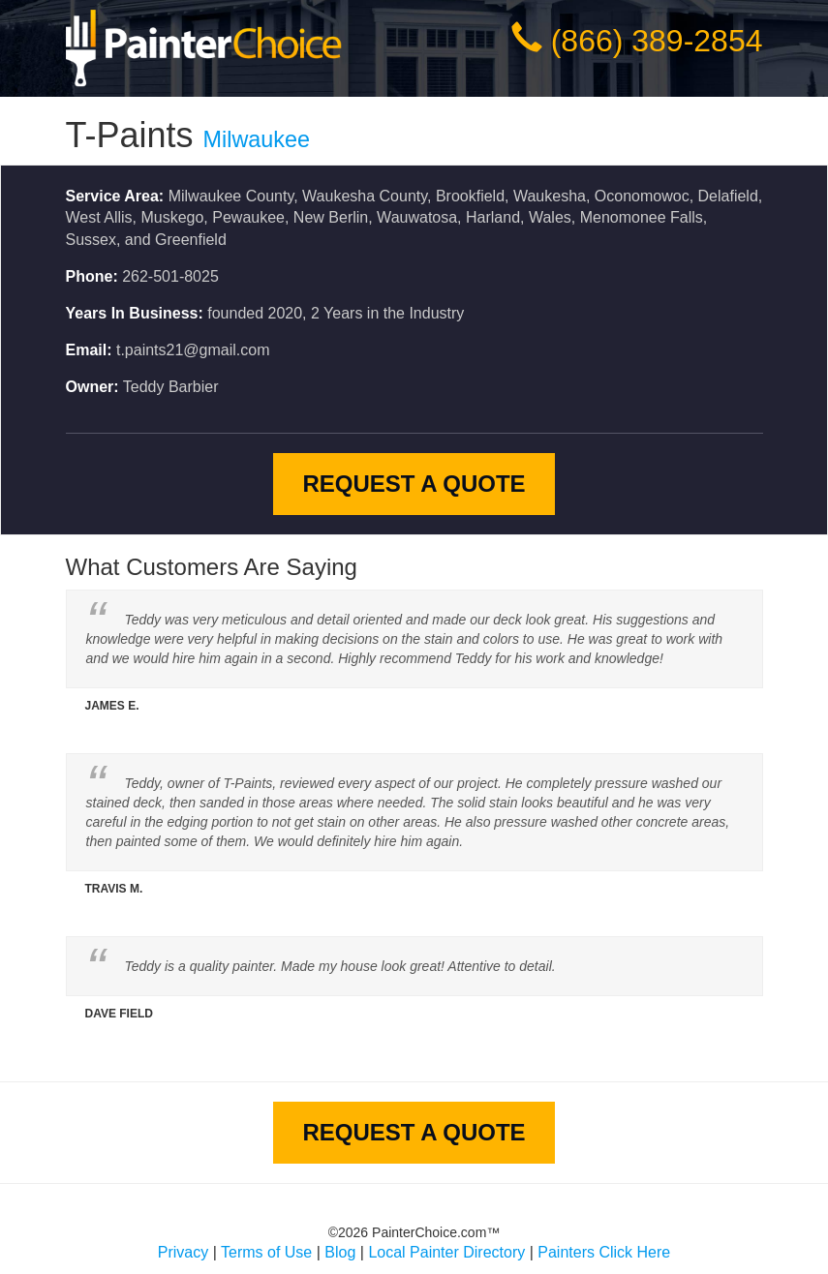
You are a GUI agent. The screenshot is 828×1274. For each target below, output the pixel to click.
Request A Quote (413, 483)
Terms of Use (266, 1252)
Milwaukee (257, 139)
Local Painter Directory (446, 1252)
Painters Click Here (603, 1252)
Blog (339, 1252)
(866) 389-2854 (657, 40)
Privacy (183, 1252)
